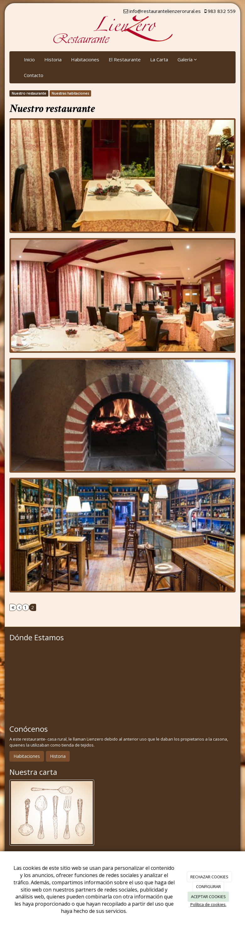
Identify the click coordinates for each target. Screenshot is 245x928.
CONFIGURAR (208, 886)
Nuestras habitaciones (70, 93)
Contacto (33, 75)
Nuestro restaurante (29, 93)
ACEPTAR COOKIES (208, 896)
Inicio (29, 59)
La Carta (159, 59)
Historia (53, 59)
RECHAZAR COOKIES (209, 877)
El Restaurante (125, 59)
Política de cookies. (208, 904)
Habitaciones (85, 59)
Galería (187, 59)
